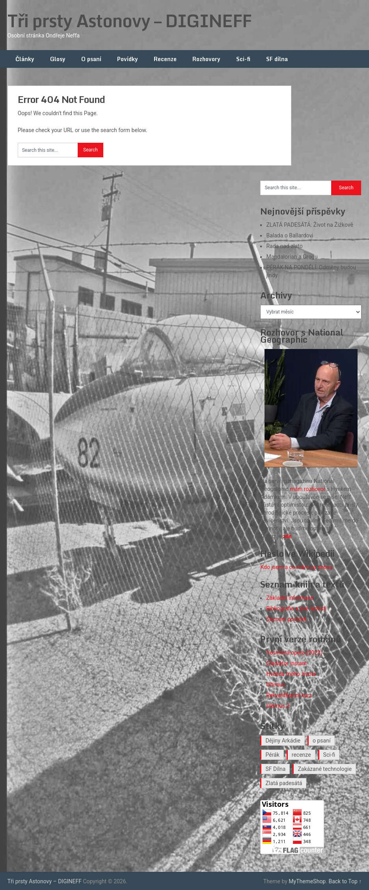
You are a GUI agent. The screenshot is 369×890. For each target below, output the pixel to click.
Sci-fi (243, 58)
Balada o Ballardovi (289, 235)
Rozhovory (206, 58)
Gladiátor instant (286, 663)
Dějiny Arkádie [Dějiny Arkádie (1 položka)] (282, 740)
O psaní (91, 58)
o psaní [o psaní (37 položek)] (321, 740)
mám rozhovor (307, 489)
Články (24, 58)
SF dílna (277, 58)
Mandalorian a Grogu (291, 257)
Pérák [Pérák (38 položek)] (272, 755)
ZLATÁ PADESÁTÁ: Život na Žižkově (309, 225)
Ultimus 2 (277, 706)
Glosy (57, 58)
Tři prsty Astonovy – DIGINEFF (129, 20)
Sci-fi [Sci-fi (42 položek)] (329, 755)
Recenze (165, 58)
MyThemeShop (307, 881)
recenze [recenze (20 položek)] (301, 755)
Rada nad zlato (284, 246)
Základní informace (289, 598)
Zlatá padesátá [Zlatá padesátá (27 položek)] (283, 783)
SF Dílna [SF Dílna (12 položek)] (275, 769)
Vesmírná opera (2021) (294, 652)
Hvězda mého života (291, 674)
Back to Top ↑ (345, 881)
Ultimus (275, 684)
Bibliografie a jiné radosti (296, 608)
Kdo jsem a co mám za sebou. (297, 567)
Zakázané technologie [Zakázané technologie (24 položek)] (325, 769)
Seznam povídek (286, 619)
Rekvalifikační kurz (288, 695)
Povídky (127, 58)
